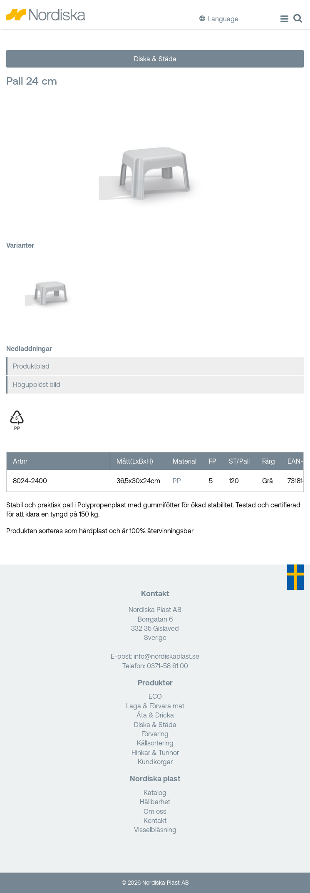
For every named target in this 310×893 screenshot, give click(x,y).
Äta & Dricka (155, 715)
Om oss (155, 811)
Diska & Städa (155, 59)
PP (177, 480)
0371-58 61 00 (167, 666)
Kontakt (155, 820)
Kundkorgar (155, 761)
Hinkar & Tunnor (155, 752)
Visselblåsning (155, 829)
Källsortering (155, 743)
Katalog (155, 792)
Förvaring (155, 733)
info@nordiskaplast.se (166, 656)
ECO (155, 696)
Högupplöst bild (36, 384)
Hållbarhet (155, 801)
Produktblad (31, 366)
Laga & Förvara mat (155, 706)
